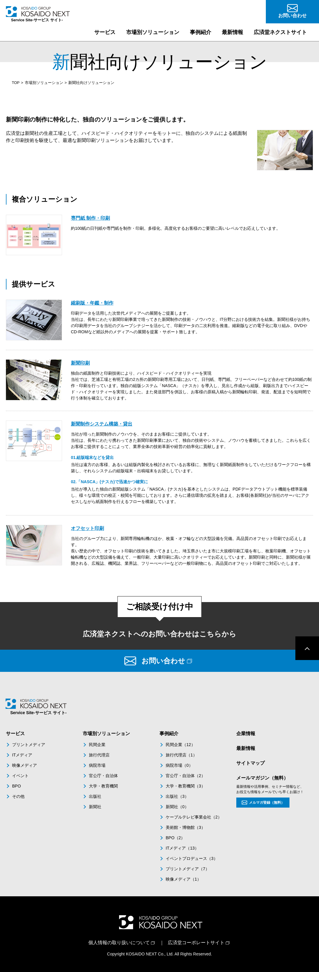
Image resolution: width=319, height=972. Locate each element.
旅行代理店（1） (181, 755)
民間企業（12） (180, 744)
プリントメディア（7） (187, 868)
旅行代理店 (99, 755)
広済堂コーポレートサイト (196, 942)
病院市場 (97, 765)
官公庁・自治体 (103, 775)
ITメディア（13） (182, 848)
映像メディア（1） (183, 879)
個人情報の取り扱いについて (119, 942)
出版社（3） (177, 796)
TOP (15, 82)
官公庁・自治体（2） (185, 775)
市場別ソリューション (44, 82)
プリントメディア (28, 744)
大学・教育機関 (103, 786)
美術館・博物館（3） (185, 827)
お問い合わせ (163, 661)
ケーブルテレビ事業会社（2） (194, 817)
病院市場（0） (179, 765)
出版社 (95, 796)
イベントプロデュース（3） (192, 858)
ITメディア (22, 755)
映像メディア (24, 765)
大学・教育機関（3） (185, 786)
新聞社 (95, 806)
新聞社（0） (177, 806)
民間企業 (97, 744)
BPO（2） (175, 837)
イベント (20, 775)
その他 (18, 796)
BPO (16, 786)
